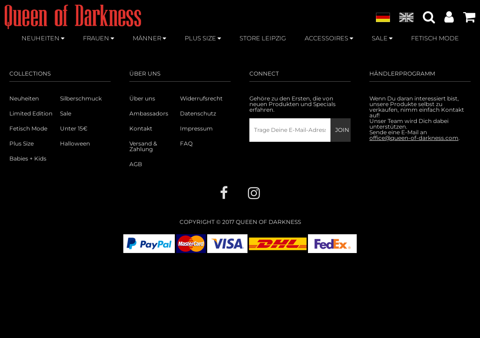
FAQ (186, 143)
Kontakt (140, 128)
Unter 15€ (74, 128)
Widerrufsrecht (201, 98)
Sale (65, 113)
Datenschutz (198, 113)
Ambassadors (148, 113)
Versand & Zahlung (143, 146)
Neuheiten (24, 98)
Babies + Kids (27, 158)
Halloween (75, 143)
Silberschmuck (81, 98)
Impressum (196, 128)
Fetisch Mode (28, 128)
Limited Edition (30, 113)
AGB (135, 164)
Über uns (142, 98)
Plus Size (21, 143)
